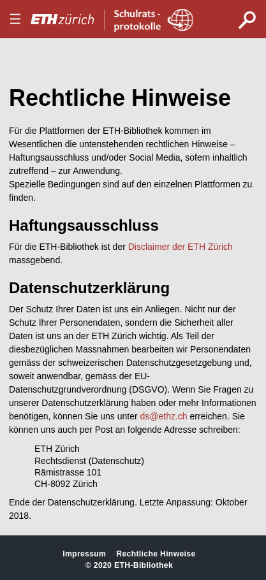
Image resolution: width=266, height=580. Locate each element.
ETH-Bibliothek (143, 565)
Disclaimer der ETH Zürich (180, 247)
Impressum (84, 553)
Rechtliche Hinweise (155, 553)
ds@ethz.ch (164, 416)
